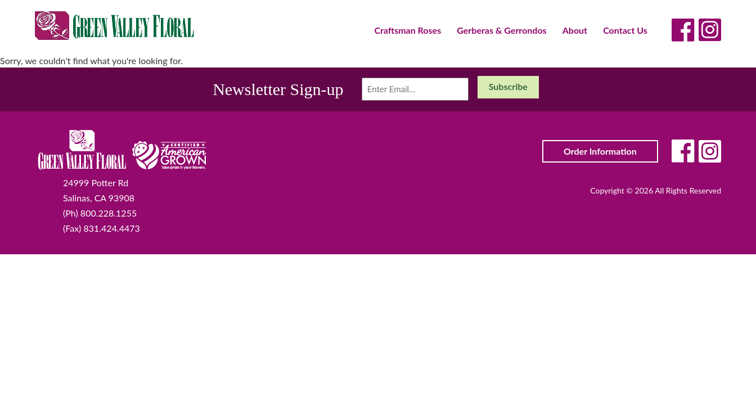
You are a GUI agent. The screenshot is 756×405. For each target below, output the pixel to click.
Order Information (600, 151)
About (574, 30)
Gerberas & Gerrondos (501, 30)
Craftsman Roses (407, 30)
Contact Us (625, 30)
